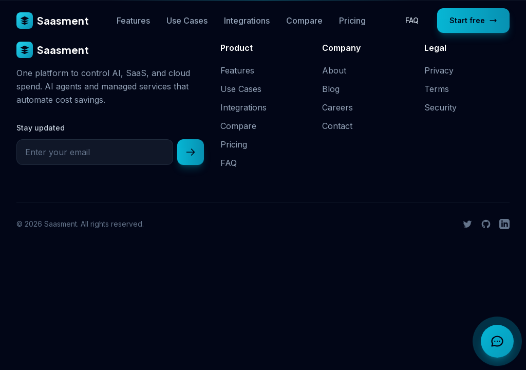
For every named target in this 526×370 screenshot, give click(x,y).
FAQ (412, 20)
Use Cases (187, 20)
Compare (304, 20)
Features (133, 20)
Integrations (247, 20)
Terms (436, 89)
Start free (473, 20)
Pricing (352, 20)
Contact (337, 126)
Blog (331, 89)
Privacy (439, 70)
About (334, 70)
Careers (337, 107)
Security (440, 107)
